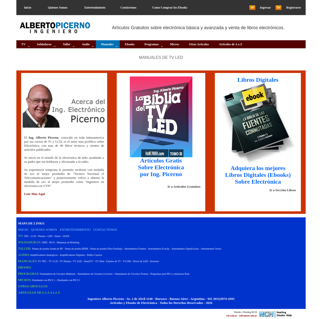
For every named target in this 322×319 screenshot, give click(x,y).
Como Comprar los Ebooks (169, 7)
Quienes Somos (57, 7)
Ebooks (129, 44)
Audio (86, 44)
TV (23, 44)
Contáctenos (128, 7)
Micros (174, 44)
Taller (66, 44)
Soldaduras (44, 44)
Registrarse (293, 7)
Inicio (27, 7)
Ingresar (265, 7)
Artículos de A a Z (230, 44)
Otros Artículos (199, 44)
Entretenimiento (94, 7)
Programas (151, 44)
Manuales (107, 44)
